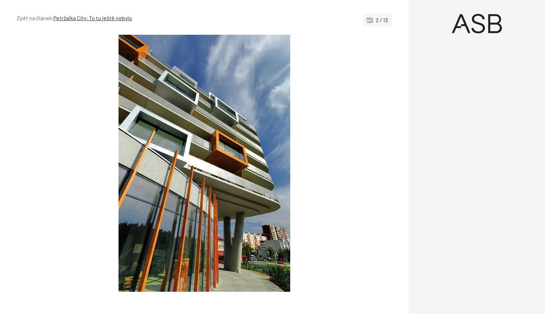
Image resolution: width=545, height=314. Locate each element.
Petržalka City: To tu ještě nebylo (92, 18)
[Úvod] (477, 23)
